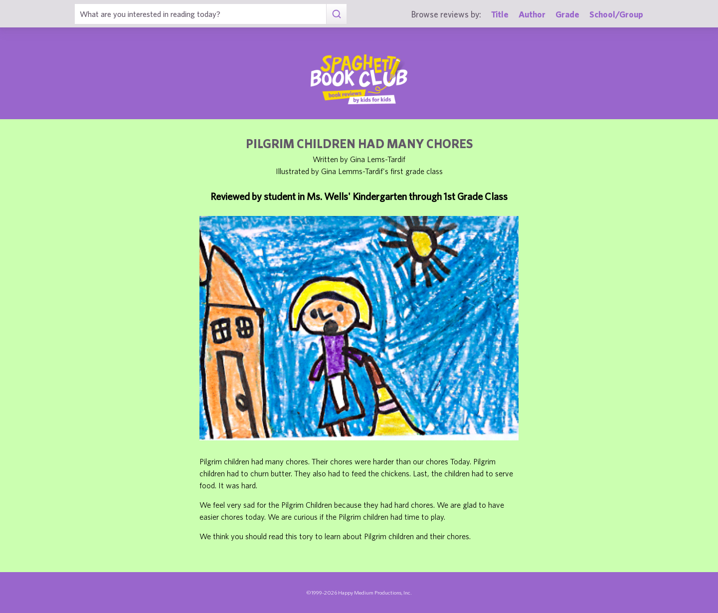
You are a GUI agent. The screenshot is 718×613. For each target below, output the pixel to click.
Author (532, 14)
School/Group (616, 14)
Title (500, 14)
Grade (567, 14)
